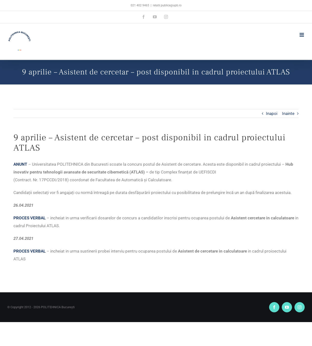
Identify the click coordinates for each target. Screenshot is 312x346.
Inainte (288, 113)
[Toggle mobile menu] (302, 34)
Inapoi (271, 113)
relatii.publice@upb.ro (167, 5)
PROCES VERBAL (29, 217)
